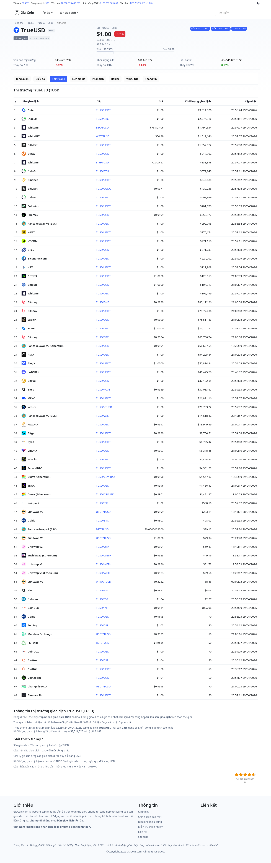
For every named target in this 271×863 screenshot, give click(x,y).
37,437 (25, 3)
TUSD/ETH (102, 171)
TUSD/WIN (102, 415)
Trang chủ (19, 22)
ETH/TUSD (102, 162)
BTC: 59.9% (135, 3)
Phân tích (98, 79)
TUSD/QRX (102, 546)
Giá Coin (24, 12)
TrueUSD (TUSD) (45, 22)
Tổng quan (22, 79)
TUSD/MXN (103, 389)
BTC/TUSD (102, 127)
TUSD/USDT (103, 110)
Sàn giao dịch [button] (69, 12)
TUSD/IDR (102, 599)
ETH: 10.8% (147, 3)
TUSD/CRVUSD (105, 494)
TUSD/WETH (103, 555)
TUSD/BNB (102, 302)
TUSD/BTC (102, 118)
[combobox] (237, 13)
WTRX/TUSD (103, 581)
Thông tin (151, 79)
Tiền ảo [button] (47, 12)
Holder (115, 79)
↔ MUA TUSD (239, 28)
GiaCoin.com (134, 851)
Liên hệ (142, 831)
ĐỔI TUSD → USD (220, 28)
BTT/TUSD (102, 529)
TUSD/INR (102, 503)
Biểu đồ (40, 79)
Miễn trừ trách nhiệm (150, 826)
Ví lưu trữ (132, 79)
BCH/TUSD (102, 642)
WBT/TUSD (103, 136)
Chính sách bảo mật (149, 816)
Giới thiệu (144, 811)
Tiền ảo (30, 22)
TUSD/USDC (103, 188)
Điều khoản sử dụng (150, 821)
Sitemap (143, 836)
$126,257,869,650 (109, 3)
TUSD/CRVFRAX (105, 477)
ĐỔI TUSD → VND (200, 28)
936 (47, 3)
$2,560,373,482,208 (70, 3)
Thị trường (61, 22)
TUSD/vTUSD (104, 407)
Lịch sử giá (78, 79)
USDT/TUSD (103, 511)
